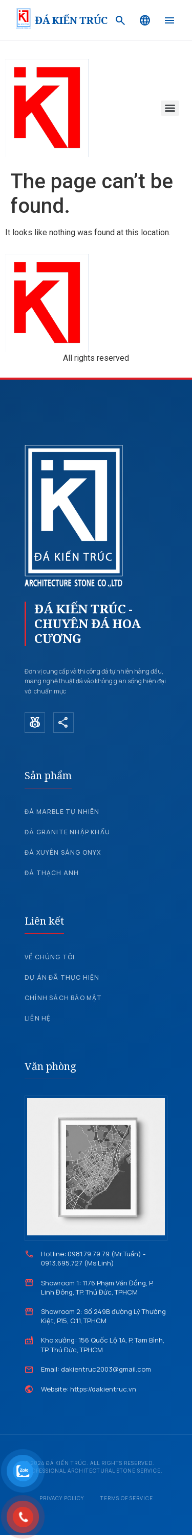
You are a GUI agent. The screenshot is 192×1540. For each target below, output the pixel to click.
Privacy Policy (61, 1498)
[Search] (120, 20)
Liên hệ (38, 1018)
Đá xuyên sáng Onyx (63, 852)
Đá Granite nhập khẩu (67, 832)
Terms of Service (126, 1498)
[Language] (145, 20)
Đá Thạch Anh (52, 872)
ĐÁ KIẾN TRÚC (71, 20)
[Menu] (169, 20)
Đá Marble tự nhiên (62, 811)
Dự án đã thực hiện (62, 977)
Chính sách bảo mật (63, 997)
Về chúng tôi (50, 957)
